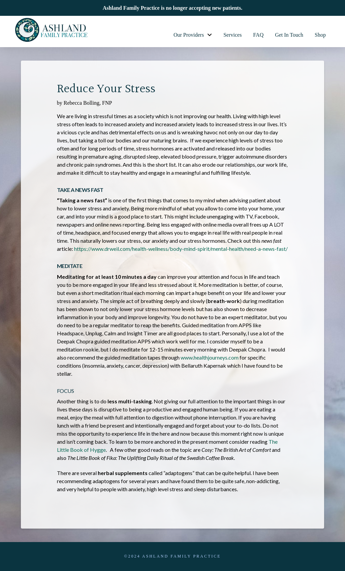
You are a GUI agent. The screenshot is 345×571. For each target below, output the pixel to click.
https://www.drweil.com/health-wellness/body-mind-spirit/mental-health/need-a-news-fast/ (181, 248)
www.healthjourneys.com (210, 357)
